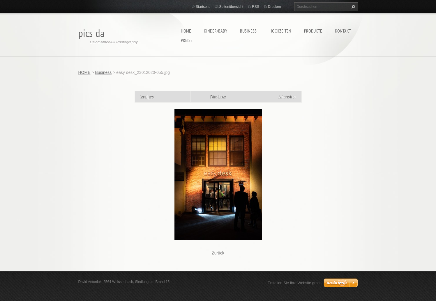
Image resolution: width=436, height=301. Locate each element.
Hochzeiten (280, 31)
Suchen (352, 6)
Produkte (313, 31)
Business (248, 31)
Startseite (203, 7)
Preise (187, 40)
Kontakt (343, 31)
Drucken (274, 7)
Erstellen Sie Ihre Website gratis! (295, 283)
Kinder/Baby (215, 31)
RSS (255, 7)
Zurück (218, 253)
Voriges (147, 97)
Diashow (218, 97)
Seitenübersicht (231, 7)
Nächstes (286, 97)
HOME (186, 31)
